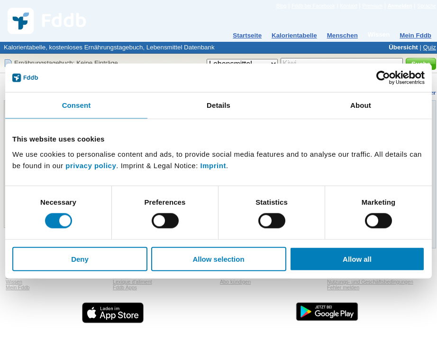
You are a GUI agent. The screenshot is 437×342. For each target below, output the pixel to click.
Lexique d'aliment (132, 282)
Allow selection (218, 259)
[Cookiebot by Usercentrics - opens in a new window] (383, 78)
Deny (80, 259)
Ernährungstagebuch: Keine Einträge (66, 62)
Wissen (379, 34)
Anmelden (400, 6)
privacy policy (90, 165)
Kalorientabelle (294, 35)
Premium (372, 6)
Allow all (357, 259)
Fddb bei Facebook (313, 6)
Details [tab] (218, 105)
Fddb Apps (125, 287)
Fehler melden (343, 287)
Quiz (429, 47)
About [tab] (360, 105)
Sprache (426, 6)
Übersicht (403, 47)
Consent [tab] (76, 105)
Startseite (247, 35)
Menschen (342, 35)
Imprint (213, 165)
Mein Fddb (415, 35)
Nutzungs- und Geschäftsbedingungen (370, 282)
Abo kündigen (235, 282)
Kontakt (348, 6)
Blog (281, 6)
